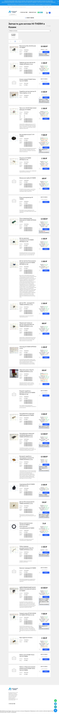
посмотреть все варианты (44, 55)
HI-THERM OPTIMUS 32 (28, 146)
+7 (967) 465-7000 (23, 12)
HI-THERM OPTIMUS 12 (28, 53)
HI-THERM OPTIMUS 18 (28, 54)
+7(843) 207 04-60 (32, 12)
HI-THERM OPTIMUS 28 (28, 56)
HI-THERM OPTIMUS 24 (28, 55)
